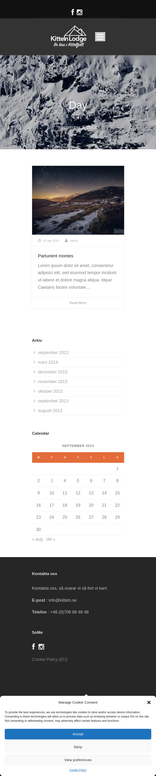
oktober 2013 (50, 391)
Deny (78, 747)
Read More (78, 303)
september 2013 (53, 401)
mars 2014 (48, 362)
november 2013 (52, 381)
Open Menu (100, 36)
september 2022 (53, 352)
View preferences (78, 760)
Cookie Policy (78, 770)
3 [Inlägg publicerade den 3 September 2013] (52, 480)
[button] (149, 702)
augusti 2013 (50, 410)
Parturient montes (55, 255)
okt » (50, 539)
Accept (78, 734)
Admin (74, 240)
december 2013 (52, 372)
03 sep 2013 (51, 240)
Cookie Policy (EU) (50, 659)
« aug (37, 539)
